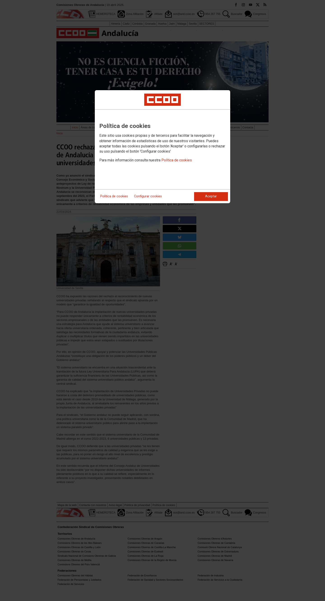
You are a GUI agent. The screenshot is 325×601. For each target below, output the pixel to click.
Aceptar (211, 196)
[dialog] (162, 146)
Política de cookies (176, 160)
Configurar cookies (148, 196)
